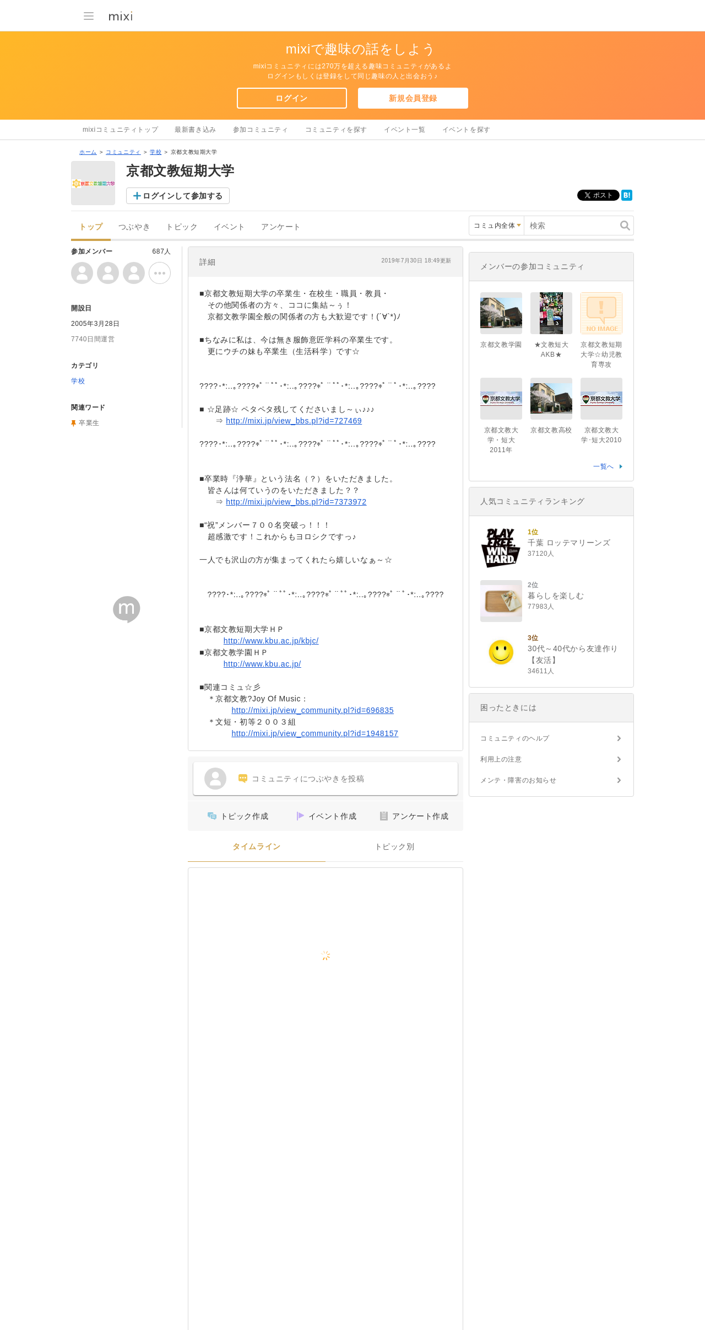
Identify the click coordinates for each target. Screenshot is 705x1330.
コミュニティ (123, 152)
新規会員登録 (413, 98)
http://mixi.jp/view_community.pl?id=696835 (312, 710)
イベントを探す (466, 129)
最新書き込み (195, 129)
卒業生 (89, 423)
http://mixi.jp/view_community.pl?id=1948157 (314, 733)
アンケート (281, 227)
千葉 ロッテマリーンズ (569, 542)
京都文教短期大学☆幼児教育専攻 (601, 354)
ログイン (291, 98)
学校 (155, 152)
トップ (91, 227)
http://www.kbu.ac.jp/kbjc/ (271, 640)
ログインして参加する (183, 195)
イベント (230, 227)
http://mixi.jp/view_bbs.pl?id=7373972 (296, 501)
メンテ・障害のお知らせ (518, 780)
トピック (182, 227)
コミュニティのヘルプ (515, 738)
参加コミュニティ (261, 129)
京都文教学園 (501, 344)
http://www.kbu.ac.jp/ (262, 663)
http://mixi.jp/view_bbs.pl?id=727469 (294, 420)
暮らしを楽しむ (556, 595)
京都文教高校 (551, 430)
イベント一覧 (405, 129)
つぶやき (134, 227)
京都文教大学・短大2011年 (501, 440)
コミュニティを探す (336, 129)
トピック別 (395, 847)
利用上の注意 (501, 759)
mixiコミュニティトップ (120, 129)
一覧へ (603, 466)
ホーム (88, 152)
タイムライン (256, 847)
